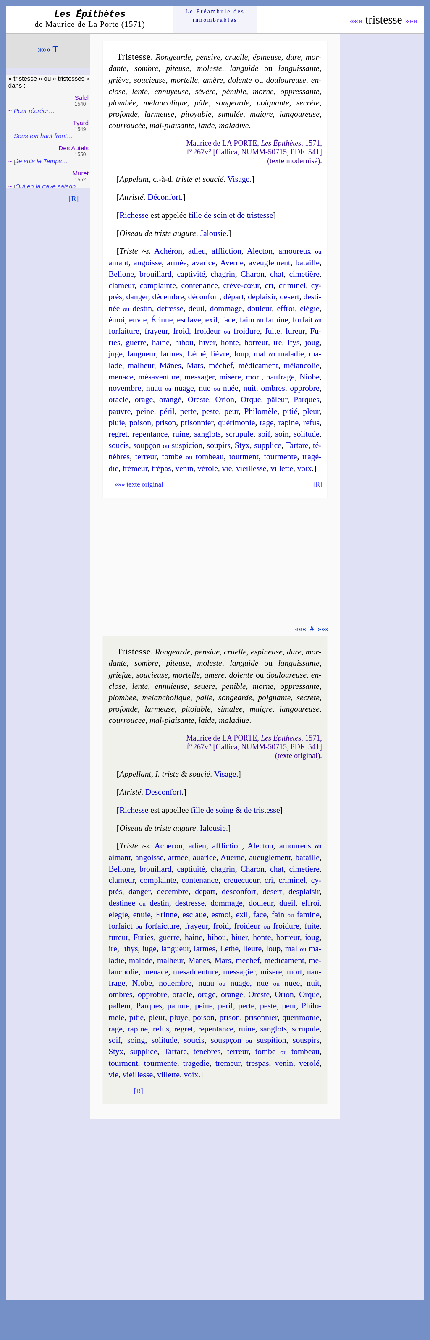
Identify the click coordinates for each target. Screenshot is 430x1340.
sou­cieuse (150, 80)
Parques (307, 399)
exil (211, 319)
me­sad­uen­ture (195, 971)
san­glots (207, 433)
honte (230, 342)
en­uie (142, 914)
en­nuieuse (171, 686)
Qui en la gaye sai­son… (48, 186)
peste (210, 411)
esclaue (194, 914)
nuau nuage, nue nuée (192, 388)
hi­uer (239, 937)
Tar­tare (297, 445)
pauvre (119, 411)
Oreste (198, 399)
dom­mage (226, 308)
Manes (199, 960)
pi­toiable (195, 708)
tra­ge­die (196, 1063)
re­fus (311, 422)
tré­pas (161, 468)
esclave (189, 319)
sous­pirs (306, 1040)
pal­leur (119, 1005)
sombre (146, 68)
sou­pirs (219, 445)
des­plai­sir (304, 891)
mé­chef (221, 365)
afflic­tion (226, 250)
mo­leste (209, 68)
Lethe (229, 948)
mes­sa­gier (239, 971)
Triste (128, 250)
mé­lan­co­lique (165, 102)
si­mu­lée (230, 114)
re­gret (117, 433)
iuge (149, 948)
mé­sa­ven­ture (158, 376)
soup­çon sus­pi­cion (167, 445)
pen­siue (207, 651)
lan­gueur (142, 353)
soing (136, 1040)
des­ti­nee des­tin (138, 902)
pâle (201, 102)
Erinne (167, 914)
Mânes (170, 365)
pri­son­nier (197, 422)
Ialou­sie (213, 828)
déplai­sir (261, 296)
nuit (249, 388)
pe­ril (225, 1005)
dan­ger (137, 296)
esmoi (221, 914)
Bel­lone (121, 274)
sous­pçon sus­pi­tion (248, 1040)
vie (227, 468)
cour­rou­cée (126, 125)
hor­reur (256, 342)
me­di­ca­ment (284, 960)
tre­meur (228, 1063)
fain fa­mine (296, 914)
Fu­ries (143, 937)
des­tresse (190, 902)
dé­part (233, 296)
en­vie (138, 319)
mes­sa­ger (199, 376)
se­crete (307, 697)
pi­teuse (177, 68)
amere (215, 674)
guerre (136, 342)
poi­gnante (273, 102)
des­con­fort (239, 891)
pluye (179, 1017)
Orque (251, 399)
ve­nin (184, 468)
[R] (74, 198)
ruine (181, 433)
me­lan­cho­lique (166, 697)
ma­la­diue (234, 720)
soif (264, 433)
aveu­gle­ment (269, 262)
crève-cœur (241, 285)
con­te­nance (199, 285)
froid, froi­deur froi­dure (216, 331)
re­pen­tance (150, 433)
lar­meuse (159, 114)
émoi (116, 319)
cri (269, 285)
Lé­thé (196, 353)
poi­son (140, 422)
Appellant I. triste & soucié (164, 773)
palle (204, 697)
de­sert (272, 891)
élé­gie (309, 308)
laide (207, 125)
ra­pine (288, 422)
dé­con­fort (203, 296)
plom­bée (122, 102)
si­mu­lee (230, 708)
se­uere (204, 686)
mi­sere (271, 971)
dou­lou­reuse (286, 80)
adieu (197, 250)
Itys (293, 342)
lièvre (220, 353)
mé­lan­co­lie (301, 365)
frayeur (156, 331)
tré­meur (135, 468)
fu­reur (295, 331)
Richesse (133, 215)
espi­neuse (267, 651)
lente (140, 91)
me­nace (120, 376)
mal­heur (141, 365)
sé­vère (205, 91)
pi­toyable (196, 114)
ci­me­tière (304, 274)
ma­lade (140, 960)
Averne (232, 262)
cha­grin (223, 274)
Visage (238, 179)
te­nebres (207, 1051)
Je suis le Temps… (41, 161)
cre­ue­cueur (241, 880)
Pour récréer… (34, 110)
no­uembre (175, 983)
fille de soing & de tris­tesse (235, 810)
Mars (194, 365)
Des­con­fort (163, 792)
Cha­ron (253, 274)
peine (145, 411)
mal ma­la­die (279, 353)
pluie (116, 422)
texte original (139, 484)
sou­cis (118, 445)
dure (293, 56)
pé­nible (234, 91)
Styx (242, 445)
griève (118, 80)
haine (161, 342)
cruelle (236, 56)
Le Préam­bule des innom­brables (215, 15)
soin (281, 433)
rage (266, 422)
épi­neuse (267, 56)
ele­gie (118, 914)
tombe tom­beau (193, 456)
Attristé (131, 197)
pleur (311, 411)
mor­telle (184, 80)
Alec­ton (260, 250)
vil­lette (281, 468)
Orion (224, 399)
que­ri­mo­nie (301, 1017)
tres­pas (257, 1063)
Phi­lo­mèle (261, 411)
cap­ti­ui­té (191, 868)
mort (253, 376)
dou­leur (259, 308)
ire (277, 342)
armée (176, 262)
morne (263, 91)
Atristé (130, 792)
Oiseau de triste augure (157, 233)
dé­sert (289, 296)
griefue (119, 674)
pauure (179, 1005)
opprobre (305, 388)
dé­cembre (168, 296)
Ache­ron (169, 845)
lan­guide (244, 68)
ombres (273, 388)
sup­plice (267, 445)
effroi (286, 308)
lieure (252, 948)
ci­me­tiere (304, 868)
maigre (261, 114)
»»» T (48, 49)
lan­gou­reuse (299, 114)
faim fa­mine (264, 319)
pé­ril (167, 411)
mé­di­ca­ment (258, 365)
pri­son (166, 422)
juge (115, 353)
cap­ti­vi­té (191, 274)
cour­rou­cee (126, 720)
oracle (118, 399)
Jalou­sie (213, 233)
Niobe (309, 376)
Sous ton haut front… (43, 135)
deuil (197, 308)
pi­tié (290, 411)
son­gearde (232, 102)
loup (241, 353)
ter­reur (146, 456)
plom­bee (122, 697)
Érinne (162, 319)
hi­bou (184, 342)
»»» (411, 20)
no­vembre (124, 388)
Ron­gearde (173, 56)
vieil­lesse (251, 468)
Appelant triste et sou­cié (171, 179)
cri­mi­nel (292, 285)
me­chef (248, 960)
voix (304, 468)
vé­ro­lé (207, 468)
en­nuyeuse (172, 91)
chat (276, 274)
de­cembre (173, 891)
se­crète (308, 102)
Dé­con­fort (164, 197)
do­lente (240, 80)
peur (231, 411)
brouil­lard (155, 274)
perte (188, 411)
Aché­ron (168, 250)
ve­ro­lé (309, 1063)
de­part (205, 891)
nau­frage (280, 376)
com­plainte (158, 285)
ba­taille (308, 262)
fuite (272, 331)
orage (144, 399)
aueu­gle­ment (270, 857)
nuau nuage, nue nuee (249, 983)
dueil (287, 902)
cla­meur (121, 285)
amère (213, 80)
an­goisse (148, 262)
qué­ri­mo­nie (236, 422)
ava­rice (203, 262)
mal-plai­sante (171, 125)
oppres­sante (300, 91)
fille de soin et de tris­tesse (231, 215)
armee (178, 857)
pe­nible (234, 686)
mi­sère (230, 376)
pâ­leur (277, 399)
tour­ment (244, 456)
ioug (312, 937)
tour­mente (280, 456)
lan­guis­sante (298, 68)
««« (356, 20)
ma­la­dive (234, 125)
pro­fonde (122, 114)
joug (312, 342)
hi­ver (207, 342)
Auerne (232, 857)
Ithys (130, 948)
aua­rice (204, 857)
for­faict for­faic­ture (143, 925)
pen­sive (208, 56)
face (228, 319)
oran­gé (170, 399)
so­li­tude (307, 433)
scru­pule (239, 433)
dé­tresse (170, 308)
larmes (171, 353)
